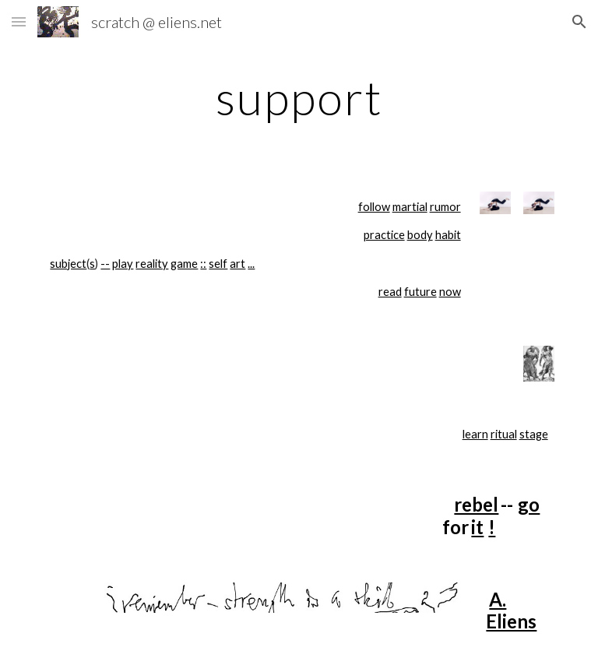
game (184, 263)
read (390, 291)
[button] (18, 21)
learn (475, 434)
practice (384, 234)
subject (68, 263)
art (237, 263)
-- (105, 263)
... (251, 263)
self (218, 263)
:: (203, 263)
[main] (298, 97)
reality (151, 263)
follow (374, 206)
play (122, 263)
